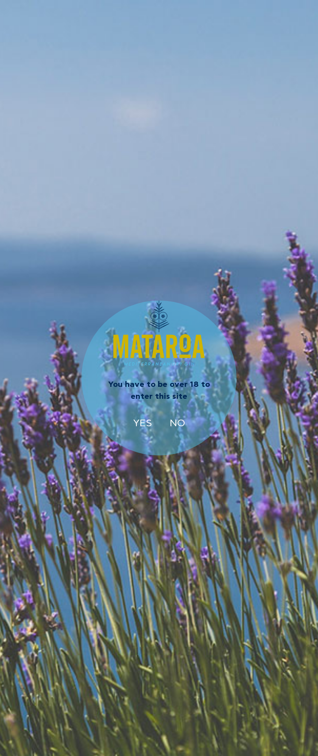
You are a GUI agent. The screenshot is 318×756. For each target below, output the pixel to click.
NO (177, 423)
